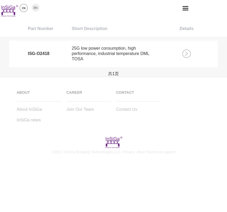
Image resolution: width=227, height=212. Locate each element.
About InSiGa (29, 109)
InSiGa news (29, 120)
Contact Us (126, 109)
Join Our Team (80, 109)
